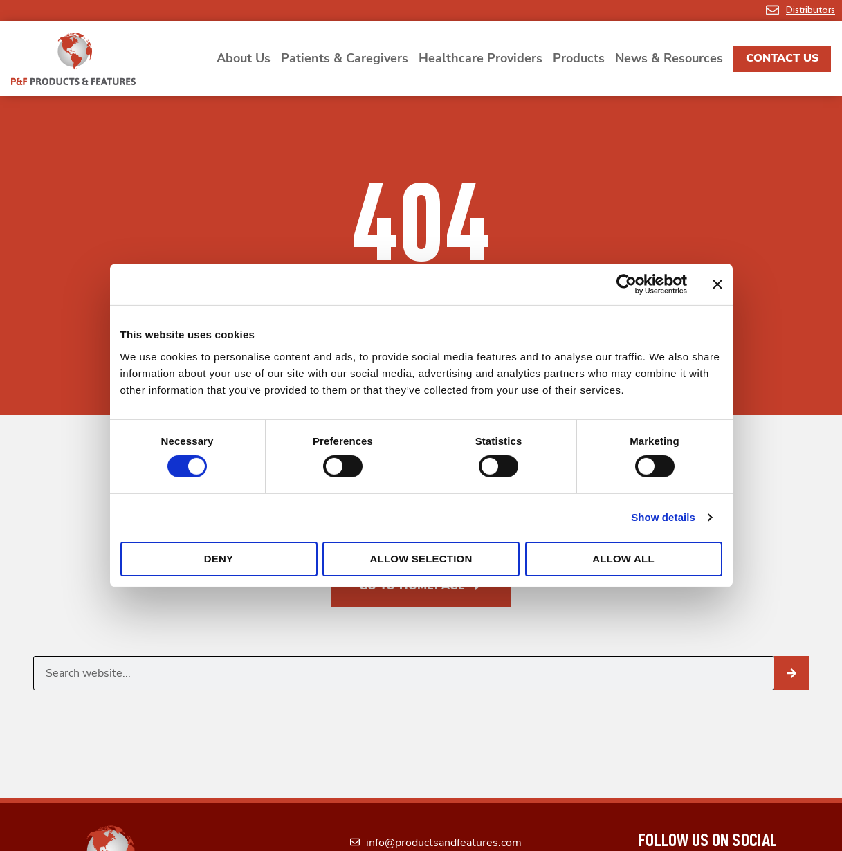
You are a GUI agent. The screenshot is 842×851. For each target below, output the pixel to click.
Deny (218, 559)
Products (579, 58)
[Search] (791, 673)
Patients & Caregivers (344, 58)
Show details (663, 517)
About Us (244, 58)
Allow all (623, 559)
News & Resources (669, 58)
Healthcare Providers (480, 58)
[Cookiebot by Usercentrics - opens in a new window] (626, 284)
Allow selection (421, 559)
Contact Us (782, 58)
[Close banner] (717, 284)
